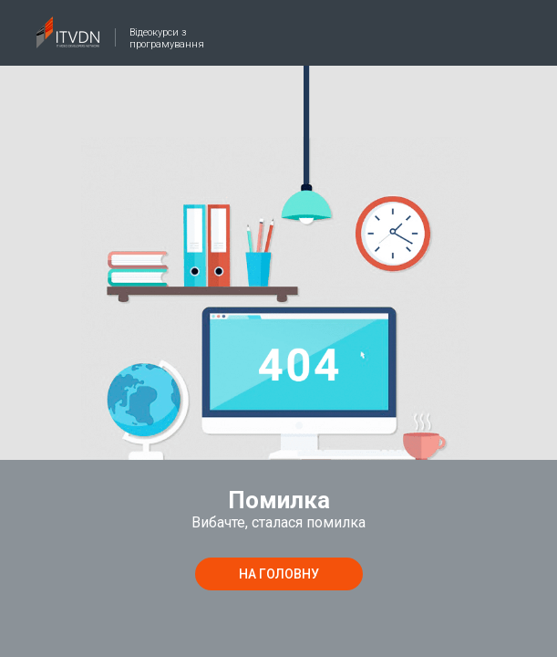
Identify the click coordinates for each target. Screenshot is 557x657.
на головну (279, 574)
